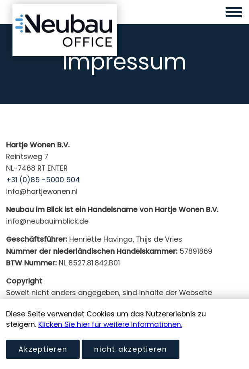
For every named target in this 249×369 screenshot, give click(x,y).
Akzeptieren (43, 349)
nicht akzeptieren (130, 349)
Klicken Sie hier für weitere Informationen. (110, 324)
